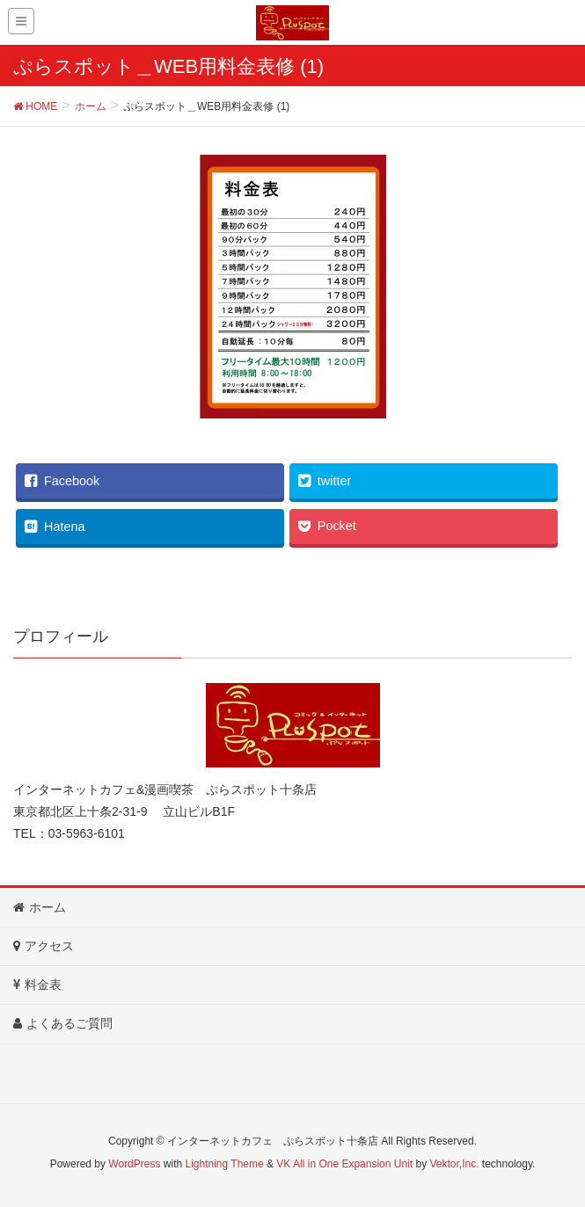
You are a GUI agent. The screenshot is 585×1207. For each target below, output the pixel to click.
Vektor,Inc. (454, 1164)
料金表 (37, 985)
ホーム (39, 907)
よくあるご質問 (63, 1023)
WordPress (134, 1164)
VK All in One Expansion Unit (344, 1164)
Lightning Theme (225, 1164)
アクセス (43, 946)
